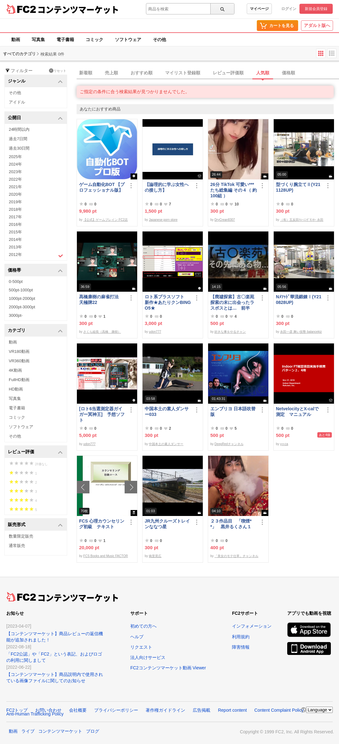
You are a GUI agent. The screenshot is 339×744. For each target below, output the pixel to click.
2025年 (15, 156)
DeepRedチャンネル (228, 444)
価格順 (288, 72)
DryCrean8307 (224, 219)
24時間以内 (19, 129)
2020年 (15, 194)
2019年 (15, 201)
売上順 (111, 72)
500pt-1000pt (21, 290)
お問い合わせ (48, 710)
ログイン (288, 9)
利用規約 (241, 636)
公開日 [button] (35, 118)
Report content (232, 710)
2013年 (15, 247)
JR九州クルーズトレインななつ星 (167, 523)
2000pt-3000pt (22, 307)
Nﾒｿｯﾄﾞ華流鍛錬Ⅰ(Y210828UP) (298, 299)
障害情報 (241, 647)
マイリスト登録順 (182, 72)
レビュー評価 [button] (35, 452)
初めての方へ (143, 626)
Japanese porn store (163, 219)
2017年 (15, 217)
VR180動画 (19, 351)
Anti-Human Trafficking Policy (35, 713)
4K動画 (15, 370)
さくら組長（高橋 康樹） (102, 331)
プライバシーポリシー (116, 710)
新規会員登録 (316, 9)
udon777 (155, 331)
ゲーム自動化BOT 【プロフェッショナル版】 (102, 187)
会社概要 (78, 710)
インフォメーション (252, 626)
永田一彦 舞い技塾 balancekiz (301, 331)
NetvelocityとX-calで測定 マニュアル (297, 411)
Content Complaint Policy (279, 710)
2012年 (36, 255)
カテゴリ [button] (35, 331)
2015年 (15, 232)
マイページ (259, 9)
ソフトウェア (128, 39)
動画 (15, 39)
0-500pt (16, 281)
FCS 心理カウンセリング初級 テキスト (101, 523)
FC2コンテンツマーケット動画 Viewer (168, 667)
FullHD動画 (19, 379)
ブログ (92, 731)
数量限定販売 (21, 536)
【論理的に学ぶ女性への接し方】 (167, 187)
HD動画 (16, 389)
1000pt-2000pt (22, 298)
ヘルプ (136, 636)
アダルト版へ (317, 25)
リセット (57, 70)
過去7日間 (18, 138)
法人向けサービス (147, 657)
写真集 (38, 39)
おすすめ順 (142, 72)
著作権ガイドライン (165, 710)
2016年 (15, 224)
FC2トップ (17, 710)
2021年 (15, 186)
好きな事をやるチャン (230, 331)
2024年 (15, 164)
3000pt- (16, 315)
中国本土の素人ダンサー (166, 444)
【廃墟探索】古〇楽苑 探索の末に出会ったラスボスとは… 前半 (232, 302)
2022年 (15, 179)
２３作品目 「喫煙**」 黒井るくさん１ (230, 523)
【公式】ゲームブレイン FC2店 (105, 219)
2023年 (15, 171)
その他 (159, 39)
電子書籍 (65, 39)
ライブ (28, 731)
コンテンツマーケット (78, 9)
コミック (94, 39)
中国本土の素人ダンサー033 (167, 411)
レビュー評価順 (228, 72)
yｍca (284, 444)
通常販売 (17, 545)
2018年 (15, 209)
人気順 (262, 72)
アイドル (17, 102)
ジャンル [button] (35, 81)
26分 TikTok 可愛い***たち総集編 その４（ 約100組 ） (233, 190)
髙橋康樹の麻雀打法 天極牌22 (101, 299)
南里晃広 (155, 556)
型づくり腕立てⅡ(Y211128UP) (298, 187)
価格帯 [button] (35, 271)
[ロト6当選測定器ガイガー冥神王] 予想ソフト (102, 414)
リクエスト (141, 647)
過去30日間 (19, 148)
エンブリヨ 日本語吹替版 (233, 411)
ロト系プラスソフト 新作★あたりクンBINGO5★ (168, 302)
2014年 (15, 239)
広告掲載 (201, 710)
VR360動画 (19, 361)
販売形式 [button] (35, 525)
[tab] (208, 73)
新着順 (85, 72)
